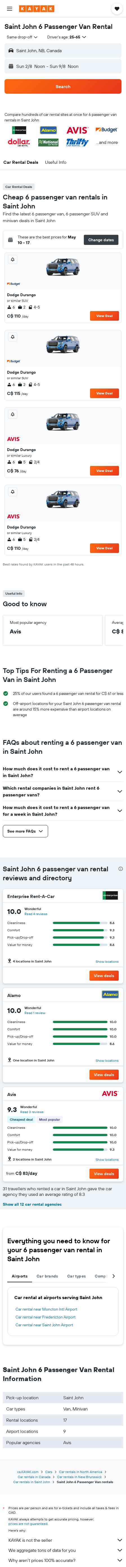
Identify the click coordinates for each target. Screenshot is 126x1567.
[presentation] (120, 868)
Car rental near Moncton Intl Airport (46, 1309)
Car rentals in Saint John (31, 1482)
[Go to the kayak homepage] (36, 8)
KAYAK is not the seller (65, 1540)
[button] (9, 9)
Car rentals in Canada (34, 1477)
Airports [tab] (20, 1276)
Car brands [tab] (47, 1276)
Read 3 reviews (32, 1112)
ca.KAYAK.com (28, 1472)
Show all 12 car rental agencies (32, 1204)
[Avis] (110, 1094)
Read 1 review (34, 1013)
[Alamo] (110, 995)
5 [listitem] (22, 462)
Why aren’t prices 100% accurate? (65, 1560)
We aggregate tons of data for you (65, 1550)
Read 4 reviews (36, 914)
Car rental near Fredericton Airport (45, 1317)
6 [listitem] (11, 307)
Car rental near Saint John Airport (44, 1324)
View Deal (104, 316)
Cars (48, 1472)
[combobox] (22, 37)
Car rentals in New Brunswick (79, 1477)
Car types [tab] (76, 1276)
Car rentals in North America (80, 1472)
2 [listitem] (21, 307)
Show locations (107, 961)
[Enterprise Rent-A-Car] (110, 896)
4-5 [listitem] (34, 307)
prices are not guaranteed (28, 1524)
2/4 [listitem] (34, 462)
